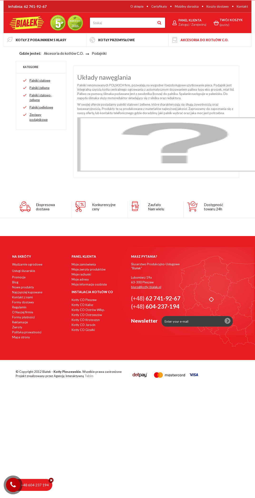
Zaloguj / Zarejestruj (192, 24)
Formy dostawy (23, 302)
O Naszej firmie (22, 312)
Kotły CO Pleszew (84, 300)
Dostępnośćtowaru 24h (213, 206)
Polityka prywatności (26, 332)
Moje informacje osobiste (89, 284)
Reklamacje (20, 322)
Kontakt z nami (22, 297)
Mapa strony (21, 337)
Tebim (89, 376)
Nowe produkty (23, 287)
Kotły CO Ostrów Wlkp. (88, 310)
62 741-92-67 (35, 6)
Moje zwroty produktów (89, 269)
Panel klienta (84, 256)
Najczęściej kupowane (27, 292)
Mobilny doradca (187, 6)
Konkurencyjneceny (104, 206)
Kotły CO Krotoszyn (86, 320)
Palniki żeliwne (39, 88)
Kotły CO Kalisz (82, 305)
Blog (15, 282)
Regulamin (19, 307)
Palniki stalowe (39, 80)
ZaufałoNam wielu (156, 206)
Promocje (18, 277)
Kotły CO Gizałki (83, 330)
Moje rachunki (81, 274)
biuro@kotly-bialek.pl (146, 287)
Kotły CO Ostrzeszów (87, 315)
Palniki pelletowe (41, 107)
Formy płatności (23, 317)
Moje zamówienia (84, 264)
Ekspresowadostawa (45, 206)
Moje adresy (80, 279)
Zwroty (17, 327)
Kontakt (242, 6)
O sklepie (136, 6)
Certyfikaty (159, 6)
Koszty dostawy (217, 6)
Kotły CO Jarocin (83, 325)
